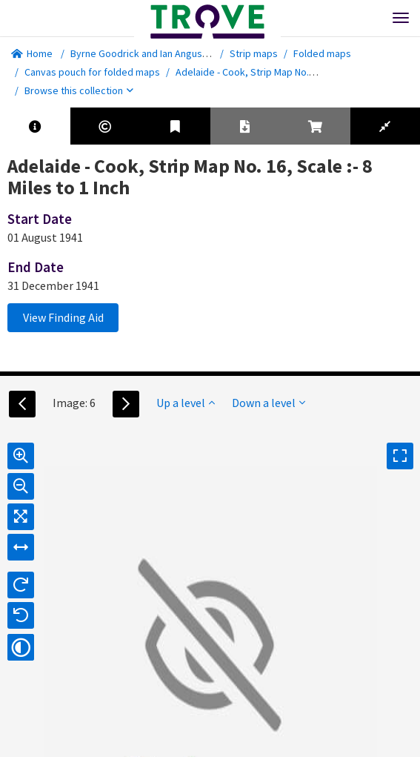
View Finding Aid (63, 317)
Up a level (185, 402)
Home (32, 53)
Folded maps (322, 53)
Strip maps (254, 53)
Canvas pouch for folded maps (92, 72)
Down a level (268, 402)
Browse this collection (78, 90)
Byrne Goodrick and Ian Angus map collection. (171, 53)
